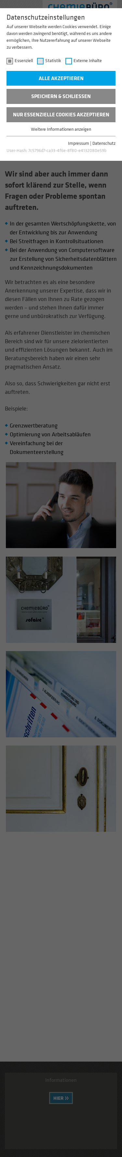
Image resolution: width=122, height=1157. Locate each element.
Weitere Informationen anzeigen (61, 129)
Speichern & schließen (61, 96)
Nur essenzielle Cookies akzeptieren (61, 114)
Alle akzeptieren (61, 78)
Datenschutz (103, 143)
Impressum (78, 143)
